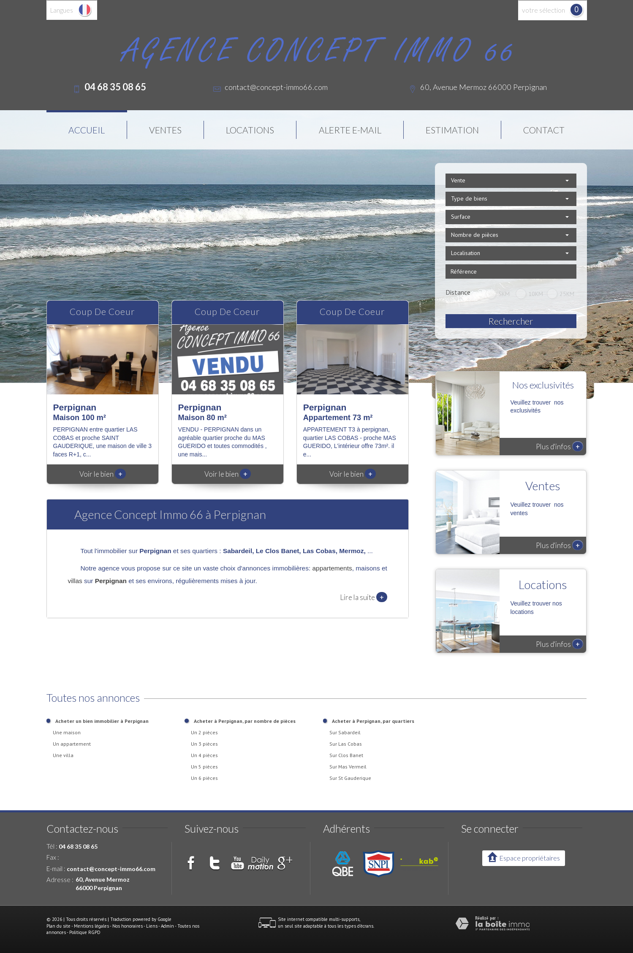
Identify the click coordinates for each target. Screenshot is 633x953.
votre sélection (543, 10)
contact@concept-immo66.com (276, 87)
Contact (544, 130)
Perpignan (111, 580)
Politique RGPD (85, 932)
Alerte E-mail (350, 130)
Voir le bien (102, 474)
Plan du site (58, 926)
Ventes (165, 130)
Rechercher (510, 321)
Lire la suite (363, 597)
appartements (332, 568)
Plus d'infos (559, 446)
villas (75, 580)
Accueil (86, 130)
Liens (152, 926)
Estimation (452, 130)
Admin (167, 926)
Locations (250, 130)
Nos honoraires (127, 926)
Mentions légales (91, 926)
